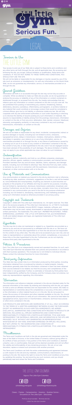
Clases (15, 392)
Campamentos (32, 392)
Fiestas (22, 392)
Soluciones (48, 394)
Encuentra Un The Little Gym (31, 394)
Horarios (42, 392)
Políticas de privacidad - (30, 398)
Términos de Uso (44, 398)
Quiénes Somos (53, 392)
